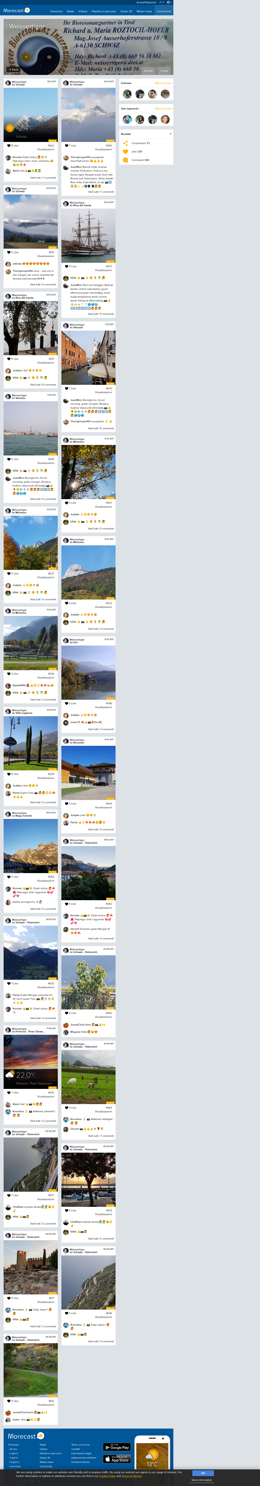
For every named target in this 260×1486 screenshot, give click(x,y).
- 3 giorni (13, 1453)
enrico (16, 901)
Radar (70, 11)
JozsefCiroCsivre (23, 1412)
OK (203, 1473)
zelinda (17, 263)
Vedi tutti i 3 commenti (43, 699)
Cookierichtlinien (80, 1462)
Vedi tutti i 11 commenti (101, 314)
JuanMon (18, 477)
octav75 (75, 722)
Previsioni (56, 11)
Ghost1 (74, 928)
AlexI (16, 170)
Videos (83, 11)
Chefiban (18, 1206)
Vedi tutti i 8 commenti (43, 384)
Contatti (75, 1449)
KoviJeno (18, 1111)
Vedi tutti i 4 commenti (43, 1018)
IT (161, 2)
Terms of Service (132, 1476)
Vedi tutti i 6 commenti (43, 284)
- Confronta (14, 1466)
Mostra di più (163, 83)
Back (14, 69)
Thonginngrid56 (23, 270)
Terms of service (80, 1445)
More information (202, 1479)
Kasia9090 (19, 685)
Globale (148, 71)
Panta (16, 792)
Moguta (75, 1031)
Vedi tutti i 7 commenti (43, 177)
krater (16, 1419)
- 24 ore (12, 1449)
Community (164, 11)
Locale (164, 71)
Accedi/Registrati (146, 2)
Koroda (17, 157)
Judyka (17, 370)
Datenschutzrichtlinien (83, 1458)
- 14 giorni (13, 1462)
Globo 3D (126, 11)
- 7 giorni (13, 1458)
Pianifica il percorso (104, 11)
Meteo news (144, 11)
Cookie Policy (107, 1476)
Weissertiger (19, 81)
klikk (15, 377)
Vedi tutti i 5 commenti (43, 599)
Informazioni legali (81, 1453)
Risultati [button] (126, 133)
